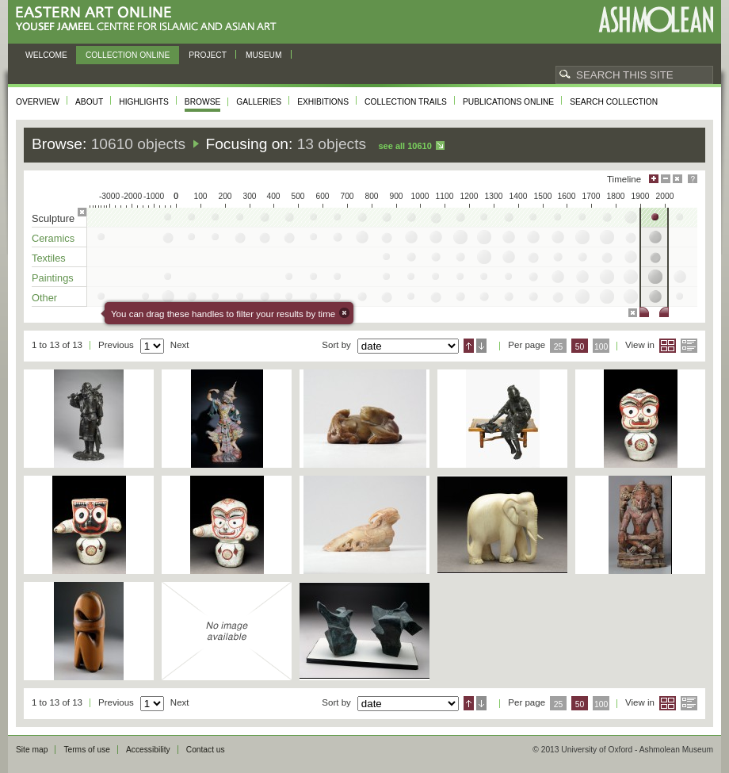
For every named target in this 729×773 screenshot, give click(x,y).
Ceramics (53, 238)
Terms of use (86, 749)
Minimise (665, 178)
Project (208, 55)
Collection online (128, 55)
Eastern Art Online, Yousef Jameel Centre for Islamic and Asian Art (150, 19)
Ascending (469, 346)
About (89, 102)
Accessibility (148, 749)
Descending (481, 346)
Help (692, 178)
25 (558, 346)
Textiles (49, 258)
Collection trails (405, 102)
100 (601, 346)
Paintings (53, 278)
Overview (37, 102)
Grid (667, 346)
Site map (32, 749)
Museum (264, 55)
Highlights (144, 102)
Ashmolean (655, 19)
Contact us (205, 749)
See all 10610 (404, 146)
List (689, 346)
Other (44, 298)
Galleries (258, 102)
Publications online (508, 102)
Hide (677, 178)
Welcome (46, 55)
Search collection (614, 102)
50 (580, 346)
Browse (203, 102)
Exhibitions (323, 102)
